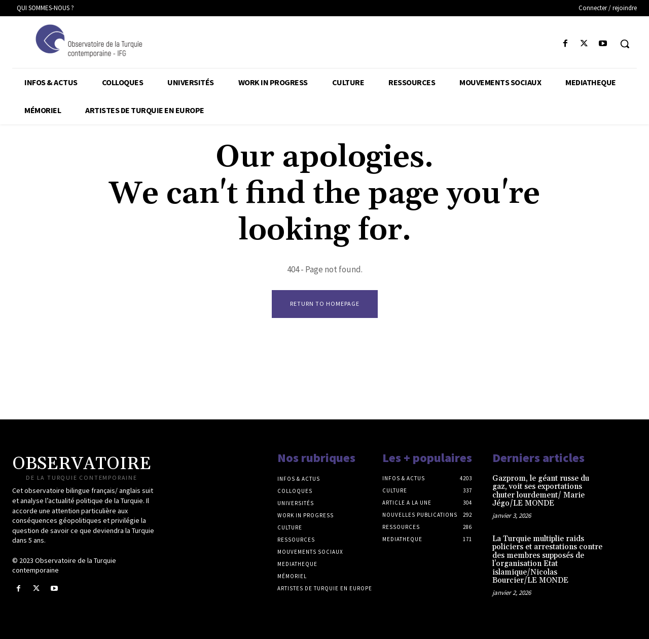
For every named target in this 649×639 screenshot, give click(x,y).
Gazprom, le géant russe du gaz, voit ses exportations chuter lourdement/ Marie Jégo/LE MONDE (540, 491)
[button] (624, 43)
